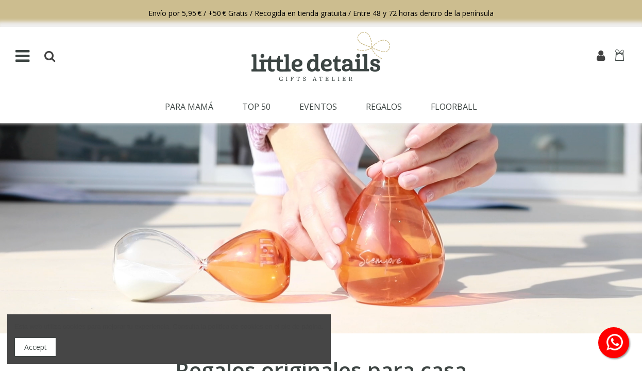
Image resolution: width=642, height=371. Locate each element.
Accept (35, 347)
